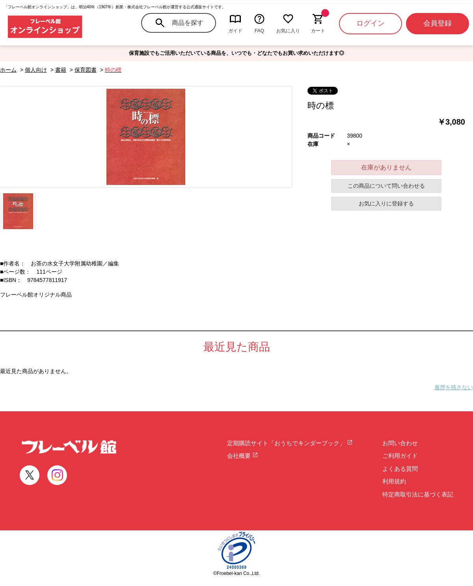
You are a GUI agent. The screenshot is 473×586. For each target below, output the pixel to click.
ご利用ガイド (400, 455)
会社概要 (242, 455)
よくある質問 (400, 468)
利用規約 (394, 481)
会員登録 (437, 23)
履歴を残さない (453, 387)
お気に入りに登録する (386, 203)
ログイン (370, 23)
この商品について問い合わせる (386, 186)
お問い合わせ (400, 443)
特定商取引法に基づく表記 (417, 494)
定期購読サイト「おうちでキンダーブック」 (290, 443)
